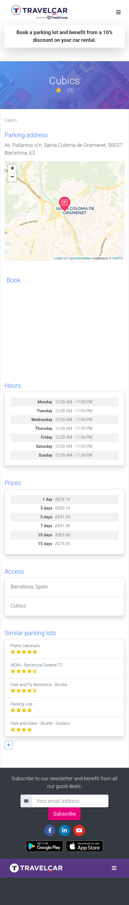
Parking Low (22, 707)
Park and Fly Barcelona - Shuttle (39, 687)
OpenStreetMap (80, 258)
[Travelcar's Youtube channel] (79, 830)
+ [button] (12, 169)
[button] (9, 745)
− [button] (12, 177)
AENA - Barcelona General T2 (36, 668)
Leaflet (58, 258)
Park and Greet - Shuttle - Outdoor (41, 726)
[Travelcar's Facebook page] (50, 830)
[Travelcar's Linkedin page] (64, 830)
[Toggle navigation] (118, 12)
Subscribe (64, 814)
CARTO (117, 258)
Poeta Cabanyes (25, 648)
